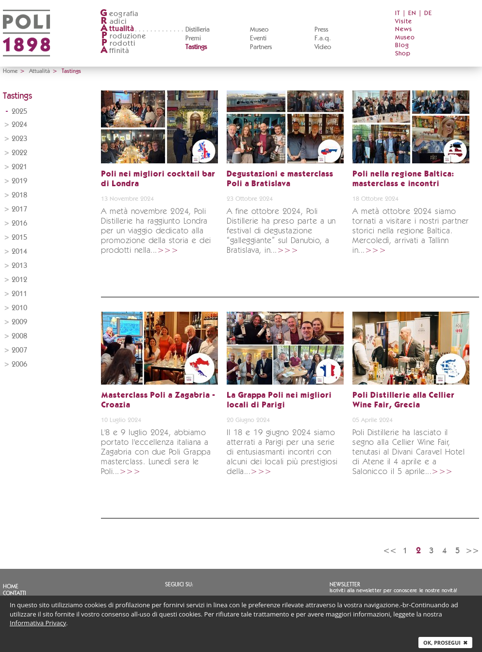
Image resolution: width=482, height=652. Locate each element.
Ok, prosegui (445, 642)
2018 (19, 195)
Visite (403, 21)
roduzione (123, 36)
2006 (19, 364)
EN (412, 13)
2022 (19, 153)
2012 (19, 279)
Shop (403, 54)
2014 (19, 251)
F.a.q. (323, 38)
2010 (19, 308)
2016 (19, 223)
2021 (19, 167)
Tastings (196, 47)
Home (10, 71)
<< (390, 550)
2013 (19, 265)
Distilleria (197, 29)
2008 (19, 336)
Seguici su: (179, 584)
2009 (19, 322)
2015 (19, 237)
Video (323, 47)
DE (428, 13)
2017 (19, 209)
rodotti (117, 43)
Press (321, 29)
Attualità (39, 71)
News (403, 29)
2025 (19, 111)
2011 (19, 294)
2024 (19, 124)
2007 (19, 350)
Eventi (258, 38)
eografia (119, 14)
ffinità (114, 50)
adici (113, 21)
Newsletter (345, 584)
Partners (261, 47)
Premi (193, 38)
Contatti (14, 593)
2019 (19, 181)
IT (397, 13)
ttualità (117, 29)
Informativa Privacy (38, 622)
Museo (259, 29)
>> (472, 550)
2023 (19, 138)
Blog (402, 45)
